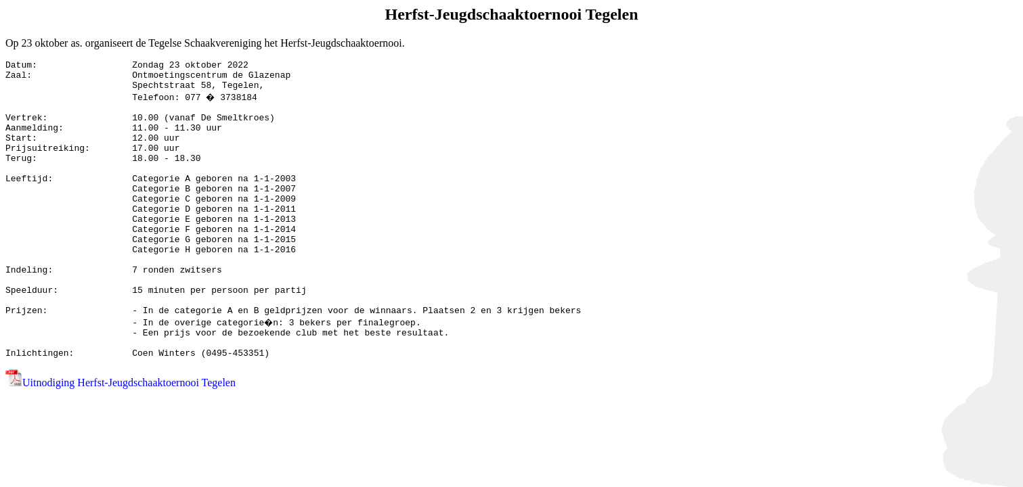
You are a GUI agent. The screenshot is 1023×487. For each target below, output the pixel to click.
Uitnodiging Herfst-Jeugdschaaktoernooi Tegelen (129, 437)
